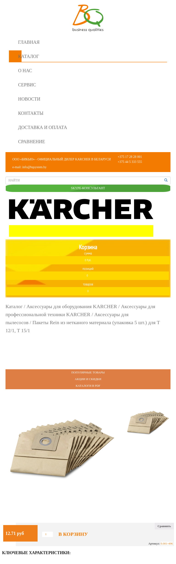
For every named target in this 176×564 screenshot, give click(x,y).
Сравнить (164, 526)
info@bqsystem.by (34, 167)
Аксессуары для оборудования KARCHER (72, 306)
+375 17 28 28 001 (130, 157)
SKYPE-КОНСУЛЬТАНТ (88, 188)
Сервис (27, 84)
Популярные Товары (88, 372)
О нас (25, 70)
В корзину (73, 534)
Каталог (28, 56)
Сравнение (31, 141)
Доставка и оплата (42, 127)
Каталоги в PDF (88, 385)
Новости (29, 98)
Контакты (30, 113)
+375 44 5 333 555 (130, 162)
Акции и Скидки (88, 379)
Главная (29, 42)
